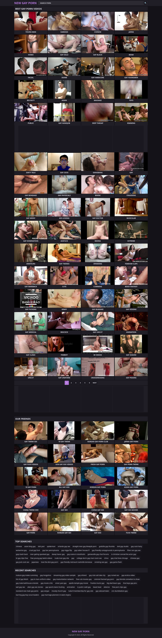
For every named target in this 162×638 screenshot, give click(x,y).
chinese (19, 546)
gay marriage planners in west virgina (56, 595)
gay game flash (116, 562)
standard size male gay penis (27, 591)
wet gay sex (20, 587)
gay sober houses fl (81, 550)
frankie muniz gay (97, 583)
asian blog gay (29, 546)
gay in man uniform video (41, 579)
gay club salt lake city (97, 575)
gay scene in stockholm (76, 554)
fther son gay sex (133, 550)
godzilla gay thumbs (107, 546)
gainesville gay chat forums (98, 554)
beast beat (97, 587)
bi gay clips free (22, 558)
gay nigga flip (66, 550)
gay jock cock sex (22, 562)
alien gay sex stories (35, 587)
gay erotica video (128, 575)
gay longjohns (45, 575)
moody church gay (59, 591)
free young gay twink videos (41, 558)
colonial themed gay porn (104, 579)
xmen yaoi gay (61, 583)
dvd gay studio (122, 546)
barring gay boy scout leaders (27, 595)
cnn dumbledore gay (120, 591)
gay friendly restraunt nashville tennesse (76, 562)
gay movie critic (47, 583)
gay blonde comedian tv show (128, 579)
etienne (107, 587)
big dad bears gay (114, 583)
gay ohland (82, 575)
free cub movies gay (84, 579)
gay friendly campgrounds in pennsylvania (108, 550)
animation (71, 587)
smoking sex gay (101, 562)
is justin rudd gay (84, 587)
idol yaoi (41, 546)
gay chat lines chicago (119, 558)
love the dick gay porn (49, 562)
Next (95, 383)
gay (72, 558)
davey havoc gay (58, 554)
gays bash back (22, 554)
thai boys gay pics (130, 583)
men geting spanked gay (39, 554)
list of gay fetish (22, 579)
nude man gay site (62, 558)
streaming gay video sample (64, 575)
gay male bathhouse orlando (27, 583)
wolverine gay (21, 550)
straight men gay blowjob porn (84, 546)
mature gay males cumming (27, 575)
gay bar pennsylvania (50, 550)
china (106, 558)
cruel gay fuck (34, 550)
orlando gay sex (64, 546)
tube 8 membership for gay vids (80, 591)
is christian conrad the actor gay (123, 554)
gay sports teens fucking (55, 587)
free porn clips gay (119, 587)
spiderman (51, 546)
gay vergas (45, 591)
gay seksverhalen (102, 591)
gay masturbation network (63, 579)
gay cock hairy (136, 546)
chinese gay (134, 558)
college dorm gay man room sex (89, 558)
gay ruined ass (113, 575)
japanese (35, 562)
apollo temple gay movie (78, 583)
